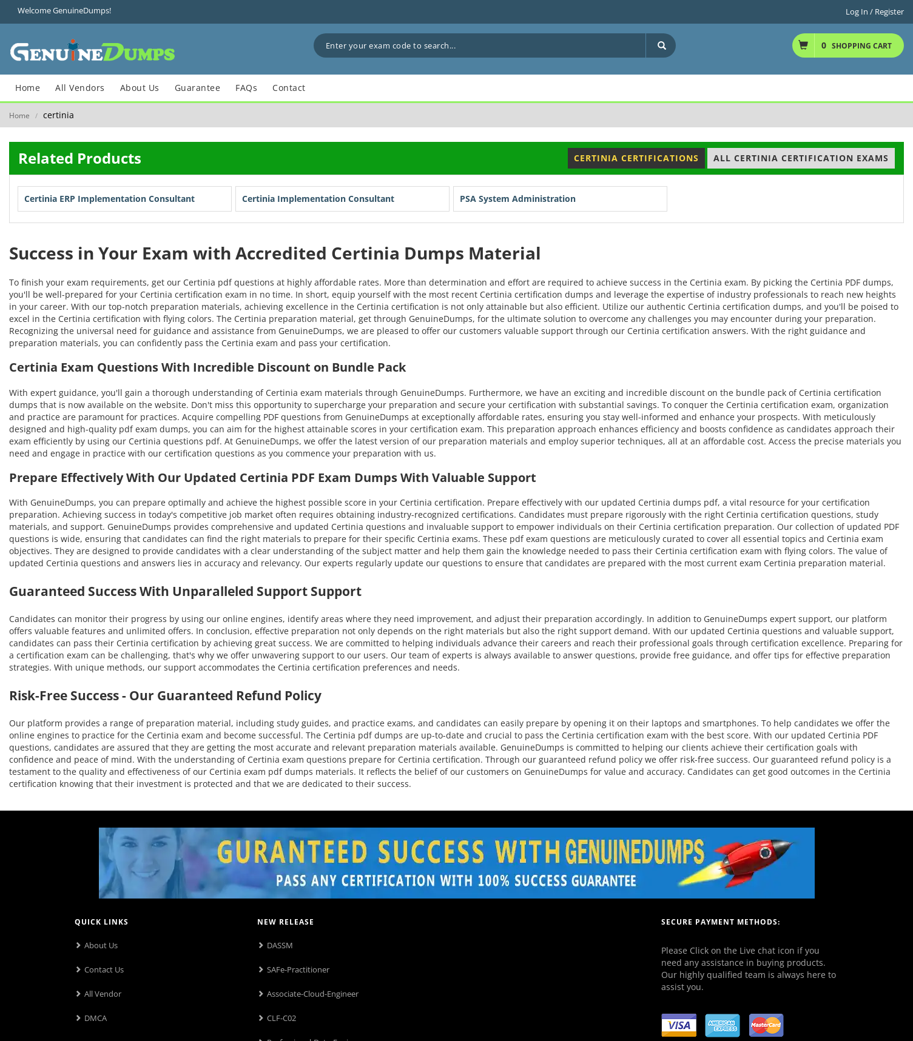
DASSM (280, 945)
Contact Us (104, 969)
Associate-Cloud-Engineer (313, 993)
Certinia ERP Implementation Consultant (109, 198)
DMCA (95, 1018)
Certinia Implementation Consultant (318, 198)
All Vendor (102, 993)
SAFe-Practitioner (298, 969)
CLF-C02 (281, 1018)
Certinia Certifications (636, 158)
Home (19, 115)
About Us (101, 945)
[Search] (660, 45)
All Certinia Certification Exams (801, 158)
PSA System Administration (518, 198)
